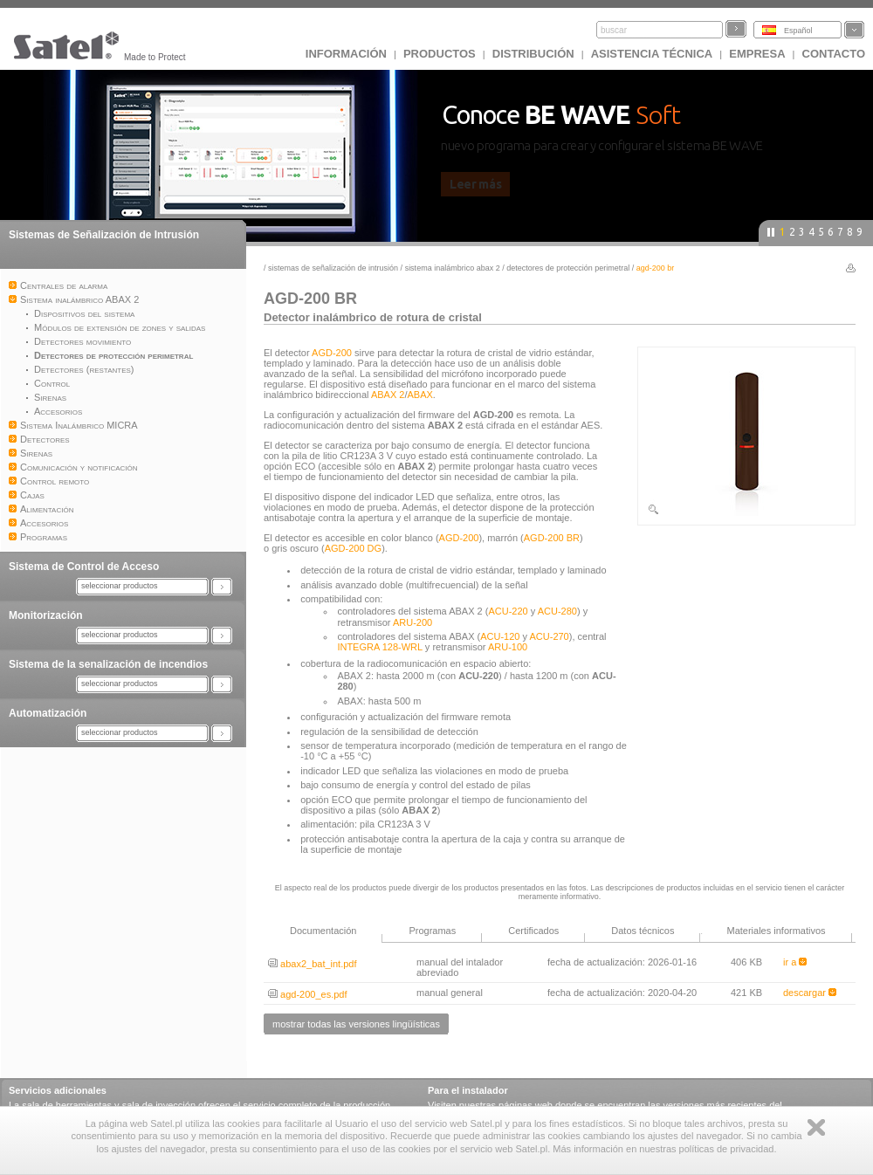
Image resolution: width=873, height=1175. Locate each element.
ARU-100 (507, 647)
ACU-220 (507, 611)
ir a (795, 962)
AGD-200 (332, 352)
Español (798, 30)
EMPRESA (757, 53)
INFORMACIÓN (346, 53)
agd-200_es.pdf (307, 994)
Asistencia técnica (652, 53)
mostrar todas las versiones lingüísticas (356, 1024)
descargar (809, 992)
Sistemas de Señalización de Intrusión (104, 235)
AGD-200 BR (552, 538)
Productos (439, 53)
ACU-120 (499, 636)
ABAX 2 (388, 394)
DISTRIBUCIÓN (533, 53)
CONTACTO (833, 53)
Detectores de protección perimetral (569, 268)
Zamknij (816, 1127)
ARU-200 (412, 622)
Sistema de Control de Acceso (84, 566)
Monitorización (46, 615)
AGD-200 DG (353, 548)
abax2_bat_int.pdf (312, 964)
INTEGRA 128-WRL (379, 647)
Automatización (47, 713)
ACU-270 (549, 636)
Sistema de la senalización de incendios (108, 664)
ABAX (420, 394)
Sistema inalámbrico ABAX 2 (452, 268)
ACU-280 (557, 611)
